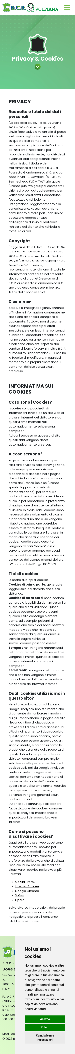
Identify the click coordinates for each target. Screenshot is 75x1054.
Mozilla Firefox (25, 882)
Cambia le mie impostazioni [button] (45, 1037)
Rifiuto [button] (45, 1027)
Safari (19, 895)
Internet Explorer (27, 886)
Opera (19, 900)
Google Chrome (27, 891)
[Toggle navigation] (67, 7)
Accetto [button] (45, 1019)
